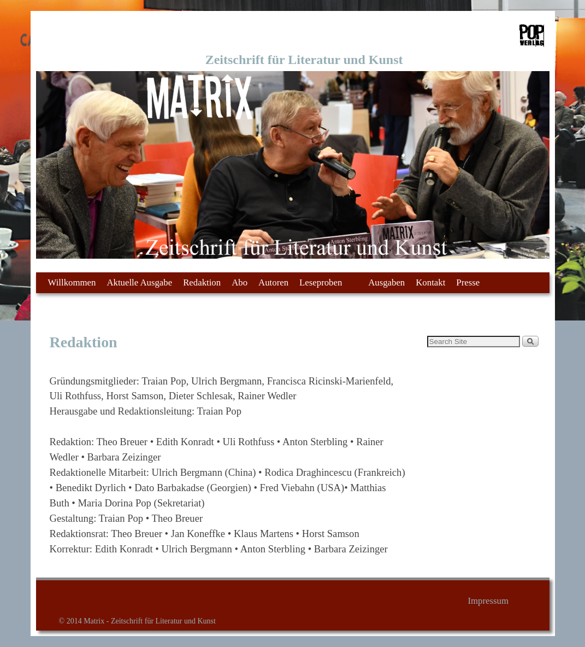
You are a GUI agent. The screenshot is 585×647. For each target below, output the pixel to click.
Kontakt (430, 282)
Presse (468, 282)
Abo (239, 282)
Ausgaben (386, 282)
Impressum (488, 601)
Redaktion (202, 282)
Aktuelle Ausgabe (139, 282)
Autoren (273, 282)
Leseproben (324, 285)
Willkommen (72, 282)
